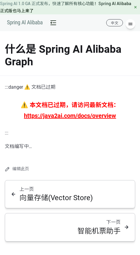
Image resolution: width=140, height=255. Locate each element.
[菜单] (130, 24)
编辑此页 (17, 168)
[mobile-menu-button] (53, 22)
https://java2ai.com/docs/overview (70, 115)
